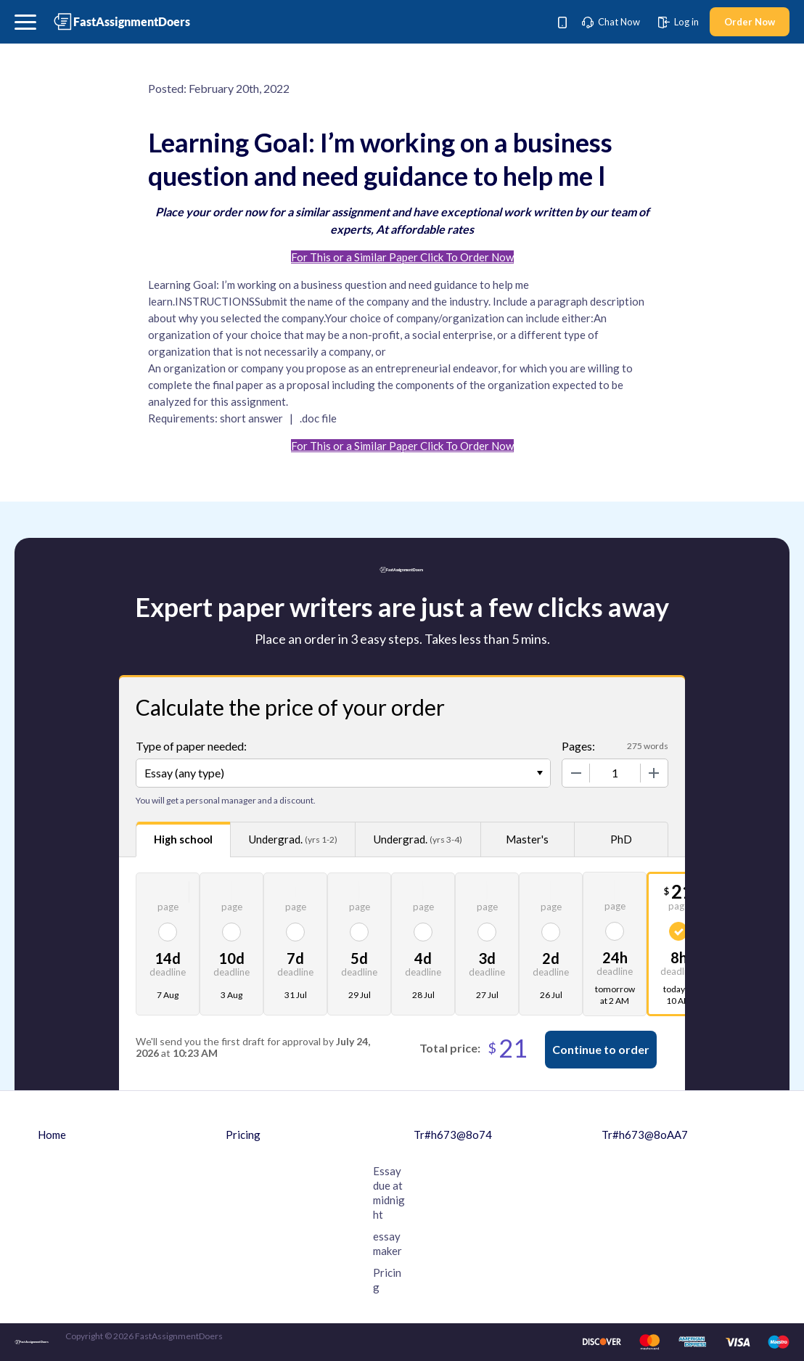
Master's (527, 839)
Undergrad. (293, 839)
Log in (678, 22)
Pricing (243, 1134)
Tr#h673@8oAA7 (645, 1134)
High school (183, 839)
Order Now (749, 22)
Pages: (578, 746)
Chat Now (611, 22)
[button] (25, 22)
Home (52, 1134)
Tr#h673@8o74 (453, 1134)
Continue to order (600, 1049)
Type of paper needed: (191, 746)
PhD (621, 839)
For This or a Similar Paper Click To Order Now (402, 256)
